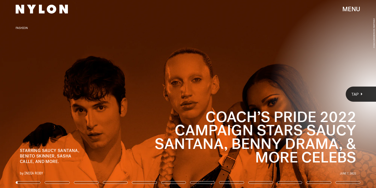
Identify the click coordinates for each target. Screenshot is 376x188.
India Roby (33, 173)
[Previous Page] (62, 94)
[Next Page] (250, 94)
